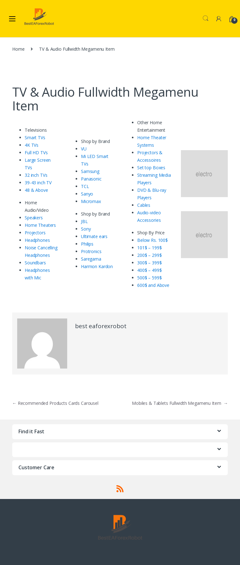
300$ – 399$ (149, 263)
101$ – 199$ (149, 248)
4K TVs (31, 145)
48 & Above (36, 190)
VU (84, 149)
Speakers (34, 218)
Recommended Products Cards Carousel (55, 403)
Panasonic (91, 179)
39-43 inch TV (38, 183)
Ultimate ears (94, 236)
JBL (84, 221)
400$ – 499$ (149, 270)
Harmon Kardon (97, 266)
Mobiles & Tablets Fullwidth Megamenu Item (180, 403)
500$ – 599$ (149, 278)
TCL (85, 186)
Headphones (37, 240)
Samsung (90, 171)
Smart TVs (35, 137)
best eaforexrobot (101, 326)
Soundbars (35, 263)
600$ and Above (153, 285)
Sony (86, 229)
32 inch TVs (36, 175)
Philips (87, 244)
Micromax (91, 201)
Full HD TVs (36, 152)
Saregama (91, 259)
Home (18, 49)
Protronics (91, 251)
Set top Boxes (151, 168)
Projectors (35, 233)
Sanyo (87, 194)
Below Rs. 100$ (152, 240)
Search (205, 18)
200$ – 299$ (149, 255)
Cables (143, 205)
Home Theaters (40, 225)
